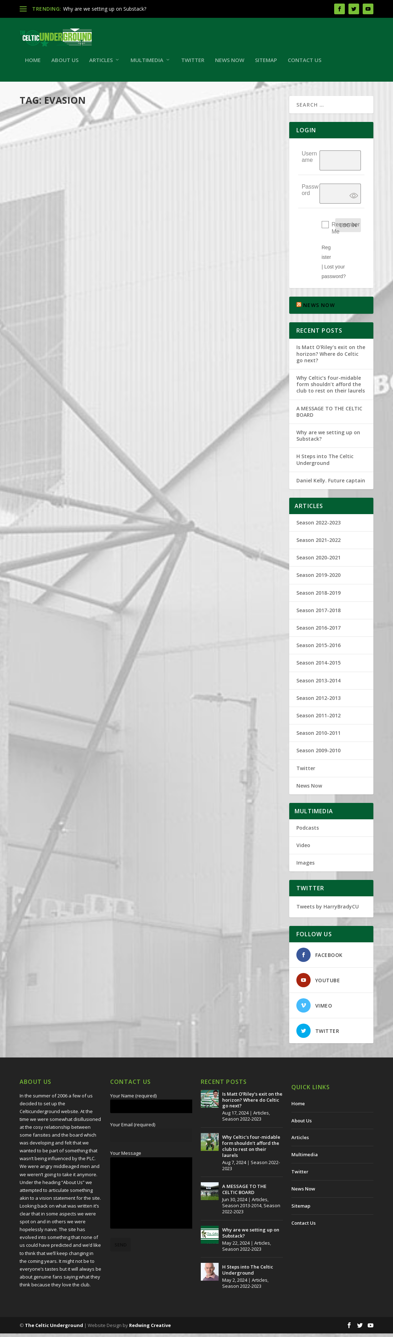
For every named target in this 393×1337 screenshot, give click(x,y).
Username (309, 160)
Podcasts (307, 831)
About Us (64, 64)
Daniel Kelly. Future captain (330, 484)
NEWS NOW (319, 308)
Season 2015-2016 (318, 648)
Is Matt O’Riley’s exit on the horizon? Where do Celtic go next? (330, 357)
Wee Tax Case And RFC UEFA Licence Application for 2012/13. (82, 199)
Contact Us (304, 64)
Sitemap (266, 64)
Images (305, 866)
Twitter (192, 64)
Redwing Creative (150, 1329)
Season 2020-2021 (318, 561)
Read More (45, 266)
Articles (101, 64)
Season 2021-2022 (318, 543)
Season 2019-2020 (318, 578)
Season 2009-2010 (318, 754)
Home (33, 64)
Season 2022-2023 (318, 526)
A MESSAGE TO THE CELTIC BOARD (329, 415)
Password (310, 193)
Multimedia (147, 64)
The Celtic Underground (54, 1329)
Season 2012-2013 (318, 701)
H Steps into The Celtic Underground (324, 463)
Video (303, 848)
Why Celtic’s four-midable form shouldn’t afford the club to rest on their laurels (330, 388)
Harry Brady (45, 214)
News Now (229, 64)
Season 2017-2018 (318, 613)
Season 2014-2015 (318, 666)
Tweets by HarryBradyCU (327, 910)
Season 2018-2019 (318, 596)
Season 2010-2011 (318, 736)
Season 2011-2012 (318, 719)
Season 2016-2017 (318, 631)
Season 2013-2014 (318, 684)
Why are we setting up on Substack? (104, 8)
